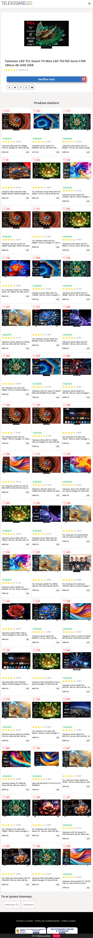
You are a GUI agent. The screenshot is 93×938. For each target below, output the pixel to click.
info (27, 152)
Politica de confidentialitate (47, 921)
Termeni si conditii (24, 921)
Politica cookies (69, 921)
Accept (56, 935)
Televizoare (28, 904)
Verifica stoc (62, 79)
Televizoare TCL (12, 904)
